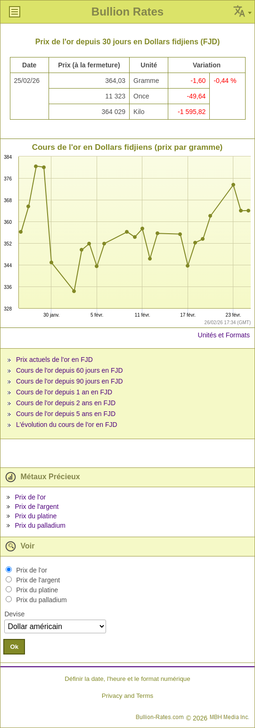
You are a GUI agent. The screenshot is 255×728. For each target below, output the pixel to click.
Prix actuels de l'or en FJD (54, 359)
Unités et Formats (224, 335)
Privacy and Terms (127, 695)
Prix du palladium (40, 525)
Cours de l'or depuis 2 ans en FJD (65, 403)
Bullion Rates (127, 11)
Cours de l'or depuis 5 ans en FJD (65, 413)
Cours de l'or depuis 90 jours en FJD (69, 381)
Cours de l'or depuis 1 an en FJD (64, 392)
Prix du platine (36, 516)
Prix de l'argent (36, 506)
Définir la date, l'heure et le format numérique (127, 678)
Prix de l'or (30, 497)
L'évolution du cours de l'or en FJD (66, 424)
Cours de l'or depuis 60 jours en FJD (69, 370)
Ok (14, 646)
